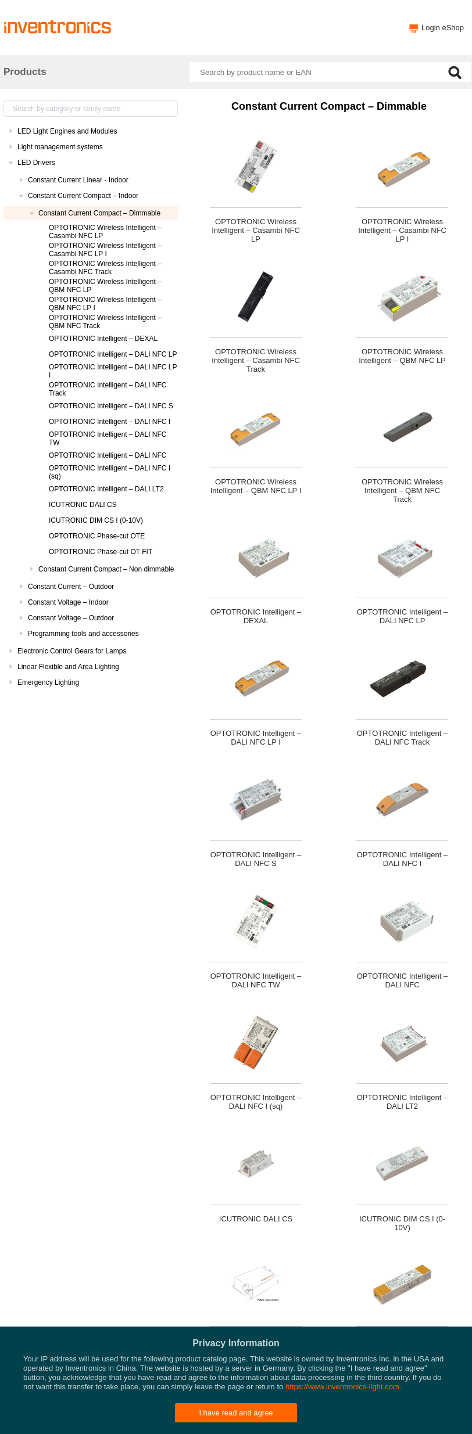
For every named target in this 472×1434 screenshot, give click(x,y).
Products (25, 71)
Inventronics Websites (208, 1419)
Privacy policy (271, 1419)
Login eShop (442, 27)
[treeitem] (90, 131)
